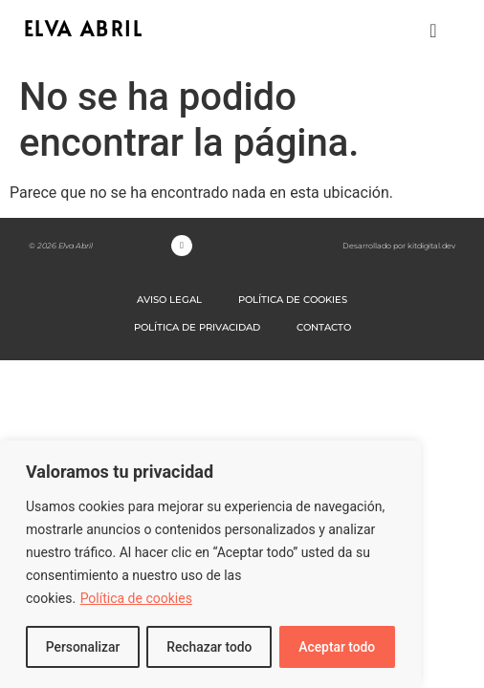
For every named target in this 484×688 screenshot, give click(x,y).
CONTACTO (324, 327)
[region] (210, 564)
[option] (436, 672)
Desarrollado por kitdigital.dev (398, 245)
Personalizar (82, 647)
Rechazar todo (209, 647)
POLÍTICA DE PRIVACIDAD (197, 327)
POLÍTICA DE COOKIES (292, 299)
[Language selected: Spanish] (436, 671)
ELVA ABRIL (83, 28)
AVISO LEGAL (169, 299)
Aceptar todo (337, 647)
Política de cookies (136, 599)
